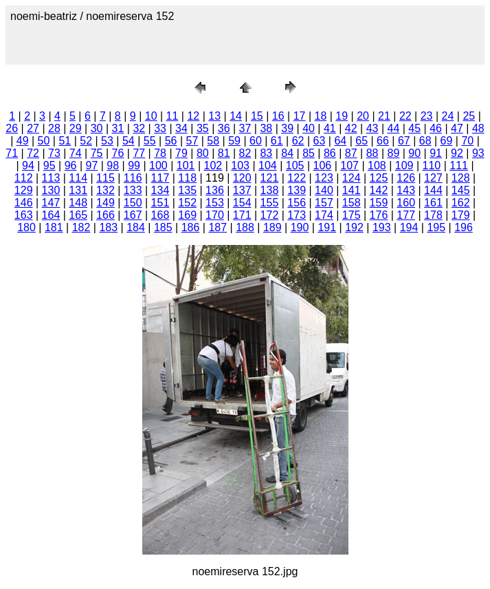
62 (298, 141)
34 (181, 128)
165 (78, 215)
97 (92, 165)
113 (51, 178)
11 (172, 116)
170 (214, 215)
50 (44, 141)
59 (234, 141)
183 (108, 227)
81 (224, 153)
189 (272, 227)
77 (139, 153)
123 (324, 178)
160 (406, 202)
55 (150, 141)
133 (133, 190)
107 (349, 165)
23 (427, 116)
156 (296, 202)
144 (433, 190)
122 (296, 178)
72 (33, 153)
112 (23, 178)
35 (203, 128)
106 (322, 165)
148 (78, 202)
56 (171, 141)
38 (266, 128)
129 (23, 190)
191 (327, 227)
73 (54, 153)
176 (379, 215)
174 (324, 215)
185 (163, 227)
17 (299, 116)
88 (372, 153)
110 (432, 165)
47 (457, 128)
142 (379, 190)
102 (213, 165)
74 (75, 153)
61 (277, 141)
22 (405, 116)
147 (51, 202)
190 (300, 227)
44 (394, 128)
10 (151, 116)
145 (461, 190)
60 (255, 141)
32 (139, 128)
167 (133, 215)
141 (351, 190)
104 (267, 165)
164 (51, 215)
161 (433, 202)
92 (457, 153)
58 (213, 141)
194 (409, 227)
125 (379, 178)
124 (351, 178)
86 (330, 153)
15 (257, 116)
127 (433, 178)
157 (324, 202)
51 (64, 141)
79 (181, 153)
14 (236, 116)
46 (436, 128)
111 (458, 165)
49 (22, 141)
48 (478, 128)
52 (86, 141)
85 (308, 153)
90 (414, 153)
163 (23, 215)
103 (240, 165)
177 (406, 215)
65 (361, 141)
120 (242, 178)
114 (78, 178)
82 (245, 153)
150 (133, 202)
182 (81, 227)
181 (54, 227)
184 (135, 227)
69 (447, 141)
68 (425, 141)
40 (308, 128)
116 (133, 178)
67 (404, 141)
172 (269, 215)
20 (363, 116)
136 (214, 190)
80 (203, 153)
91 (436, 153)
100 (158, 165)
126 (406, 178)
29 (75, 128)
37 (245, 128)
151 (160, 202)
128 (461, 178)
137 (242, 190)
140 (324, 190)
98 (113, 165)
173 (296, 215)
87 (351, 153)
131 (78, 190)
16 (278, 116)
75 (97, 153)
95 (49, 165)
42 (351, 128)
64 (340, 141)
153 (214, 202)
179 (461, 215)
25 (469, 116)
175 (351, 215)
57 (192, 141)
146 (23, 202)
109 (404, 165)
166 (105, 215)
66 (383, 141)
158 (351, 202)
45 (414, 128)
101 (186, 165)
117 (160, 178)
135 (187, 190)
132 (105, 190)
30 (97, 128)
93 (478, 153)
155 (269, 202)
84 (287, 153)
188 (245, 227)
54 (128, 141)
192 (354, 227)
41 (330, 128)
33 (160, 128)
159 (379, 202)
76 (118, 153)
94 (28, 165)
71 (11, 153)
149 (105, 202)
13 (214, 116)
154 (242, 202)
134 (160, 190)
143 (406, 190)
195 (436, 227)
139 (296, 190)
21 (384, 116)
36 (224, 128)
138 (269, 190)
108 (377, 165)
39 (287, 128)
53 (107, 141)
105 (295, 165)
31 (118, 128)
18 (321, 116)
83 (266, 153)
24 (448, 116)
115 (105, 178)
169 (187, 215)
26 (11, 128)
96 (71, 165)
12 (193, 116)
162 (461, 202)
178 (433, 215)
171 (242, 215)
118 (187, 178)
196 (463, 227)
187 (217, 227)
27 (33, 128)
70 (467, 141)
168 (160, 215)
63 (319, 141)
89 (394, 153)
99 (134, 165)
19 (341, 116)
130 (51, 190)
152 (187, 202)
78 (160, 153)
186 (190, 227)
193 (381, 227)
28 (54, 128)
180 (26, 227)
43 (372, 128)
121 (269, 178)
